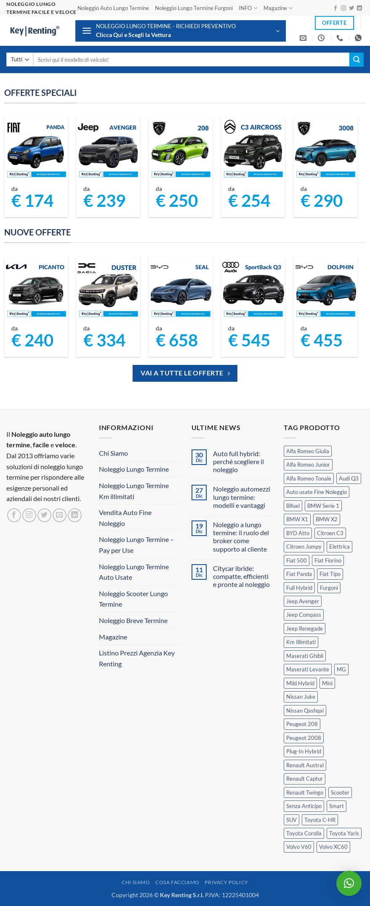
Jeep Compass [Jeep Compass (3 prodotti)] (303, 614)
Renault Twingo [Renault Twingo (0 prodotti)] (304, 792)
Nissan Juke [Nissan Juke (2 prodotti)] (300, 696)
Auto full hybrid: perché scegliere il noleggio (238, 461)
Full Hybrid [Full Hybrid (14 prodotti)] (299, 587)
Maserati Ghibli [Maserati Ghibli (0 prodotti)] (304, 655)
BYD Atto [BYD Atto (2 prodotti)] (297, 533)
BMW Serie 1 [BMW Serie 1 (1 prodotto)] (323, 505)
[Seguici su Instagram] (343, 8)
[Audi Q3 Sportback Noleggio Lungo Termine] (253, 289)
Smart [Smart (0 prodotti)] (336, 806)
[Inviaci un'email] (60, 515)
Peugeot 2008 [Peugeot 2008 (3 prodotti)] (303, 737)
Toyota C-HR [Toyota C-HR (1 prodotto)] (319, 819)
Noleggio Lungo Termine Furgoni (194, 8)
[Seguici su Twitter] (351, 8)
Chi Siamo (113, 453)
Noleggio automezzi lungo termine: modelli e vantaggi (241, 497)
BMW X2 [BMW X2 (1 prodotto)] (327, 519)
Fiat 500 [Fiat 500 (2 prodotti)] (296, 560)
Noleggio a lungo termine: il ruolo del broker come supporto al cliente (241, 536)
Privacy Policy (226, 882)
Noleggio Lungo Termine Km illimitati (134, 490)
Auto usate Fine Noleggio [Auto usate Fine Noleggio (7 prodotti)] (316, 492)
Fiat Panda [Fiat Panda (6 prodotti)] (299, 574)
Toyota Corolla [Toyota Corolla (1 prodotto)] (304, 833)
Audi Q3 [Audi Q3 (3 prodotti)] (349, 478)
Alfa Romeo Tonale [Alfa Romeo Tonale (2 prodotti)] (308, 478)
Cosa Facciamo (177, 882)
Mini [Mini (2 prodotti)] (327, 683)
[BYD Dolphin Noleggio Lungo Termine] (325, 289)
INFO (248, 8)
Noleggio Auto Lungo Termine (113, 8)
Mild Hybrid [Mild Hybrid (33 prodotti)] (300, 683)
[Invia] (356, 60)
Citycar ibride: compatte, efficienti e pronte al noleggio (241, 576)
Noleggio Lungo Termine (134, 469)
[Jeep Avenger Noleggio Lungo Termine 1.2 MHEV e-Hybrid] (108, 150)
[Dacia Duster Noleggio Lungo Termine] (108, 289)
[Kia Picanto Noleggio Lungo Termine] (36, 289)
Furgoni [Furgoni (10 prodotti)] (329, 587)
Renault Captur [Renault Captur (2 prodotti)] (304, 778)
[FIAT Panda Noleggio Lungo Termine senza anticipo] (36, 150)
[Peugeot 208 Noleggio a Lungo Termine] (181, 150)
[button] (180, 31)
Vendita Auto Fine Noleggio (125, 517)
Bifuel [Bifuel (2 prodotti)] (293, 505)
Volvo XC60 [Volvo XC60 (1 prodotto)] (333, 846)
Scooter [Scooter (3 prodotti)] (340, 792)
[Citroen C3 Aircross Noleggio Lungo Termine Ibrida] (253, 150)
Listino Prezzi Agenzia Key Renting (137, 658)
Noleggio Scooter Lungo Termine (133, 598)
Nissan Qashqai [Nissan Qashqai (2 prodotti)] (305, 710)
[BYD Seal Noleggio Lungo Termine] (181, 289)
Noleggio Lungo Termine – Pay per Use (136, 544)
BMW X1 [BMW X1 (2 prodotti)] (297, 519)
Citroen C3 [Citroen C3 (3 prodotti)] (330, 533)
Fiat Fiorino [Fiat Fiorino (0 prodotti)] (327, 560)
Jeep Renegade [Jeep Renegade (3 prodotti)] (304, 628)
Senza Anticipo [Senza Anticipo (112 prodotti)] (304, 806)
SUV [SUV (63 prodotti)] (291, 819)
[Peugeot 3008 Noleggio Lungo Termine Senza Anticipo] (325, 150)
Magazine (278, 8)
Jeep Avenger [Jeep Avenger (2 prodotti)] (302, 601)
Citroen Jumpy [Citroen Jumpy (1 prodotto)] (304, 546)
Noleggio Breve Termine (133, 620)
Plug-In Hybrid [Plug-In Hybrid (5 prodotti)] (303, 751)
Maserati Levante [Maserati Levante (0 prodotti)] (307, 669)
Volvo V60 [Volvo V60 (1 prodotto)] (298, 846)
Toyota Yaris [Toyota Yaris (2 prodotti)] (344, 833)
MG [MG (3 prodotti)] (341, 669)
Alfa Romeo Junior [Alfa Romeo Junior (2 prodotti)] (308, 464)
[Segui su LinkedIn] (359, 8)
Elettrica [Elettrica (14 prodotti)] (339, 546)
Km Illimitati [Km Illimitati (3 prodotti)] (301, 642)
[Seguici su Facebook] (335, 8)
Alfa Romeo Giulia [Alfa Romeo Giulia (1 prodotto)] (307, 451)
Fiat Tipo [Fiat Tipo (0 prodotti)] (330, 574)
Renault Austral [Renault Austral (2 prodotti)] (305, 765)
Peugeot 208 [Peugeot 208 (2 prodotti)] (302, 724)
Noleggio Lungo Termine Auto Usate (134, 572)
